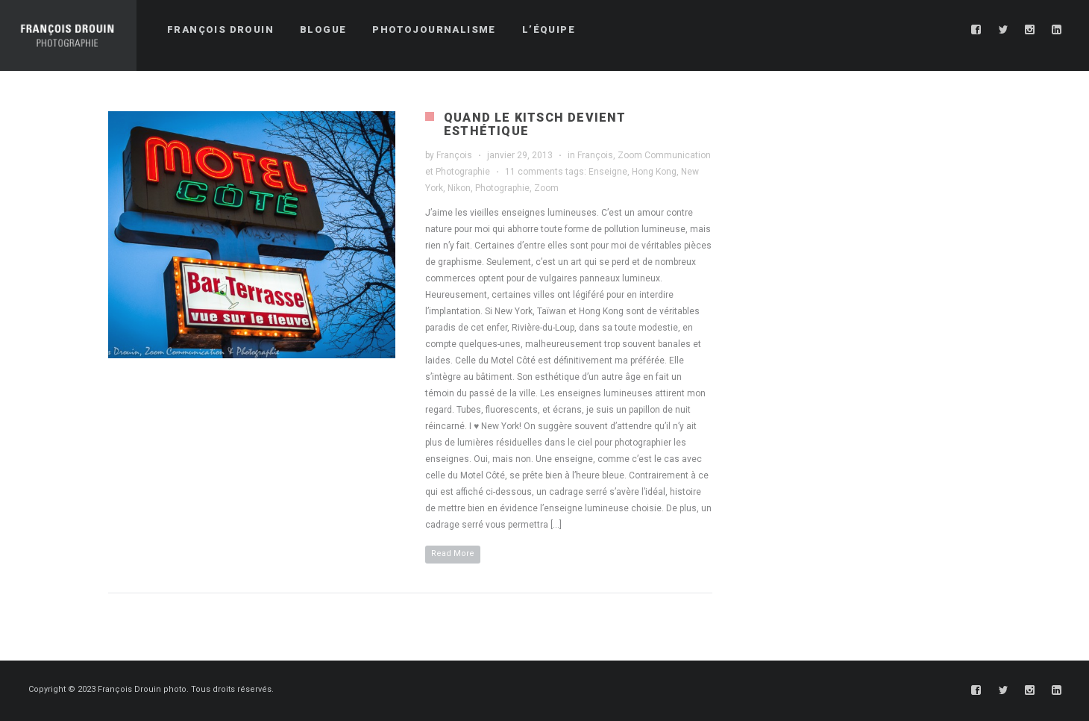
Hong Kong (654, 171)
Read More (452, 553)
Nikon (459, 188)
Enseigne (608, 171)
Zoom (546, 188)
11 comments (534, 171)
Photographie (502, 188)
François (454, 155)
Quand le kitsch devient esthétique (535, 124)
